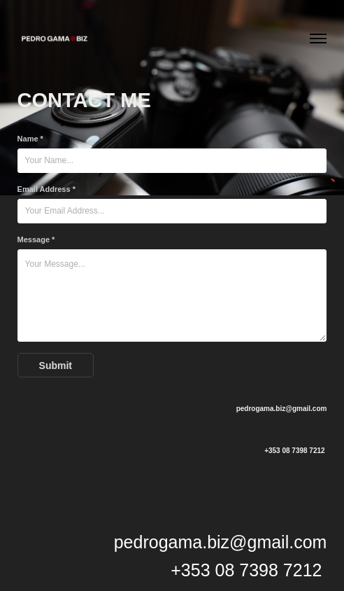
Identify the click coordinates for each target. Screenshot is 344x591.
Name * (30, 138)
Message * (36, 239)
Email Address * (46, 189)
